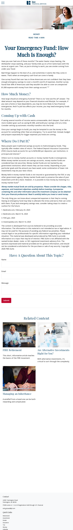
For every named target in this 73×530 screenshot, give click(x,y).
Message (5, 283)
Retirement (6, 516)
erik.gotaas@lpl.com (9, 508)
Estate (5, 520)
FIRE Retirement (12, 350)
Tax (4, 525)
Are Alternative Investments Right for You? (53, 351)
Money (5, 527)
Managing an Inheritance (17, 393)
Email (3, 271)
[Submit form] (6, 300)
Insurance (6, 522)
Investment (6, 518)
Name (3, 259)
